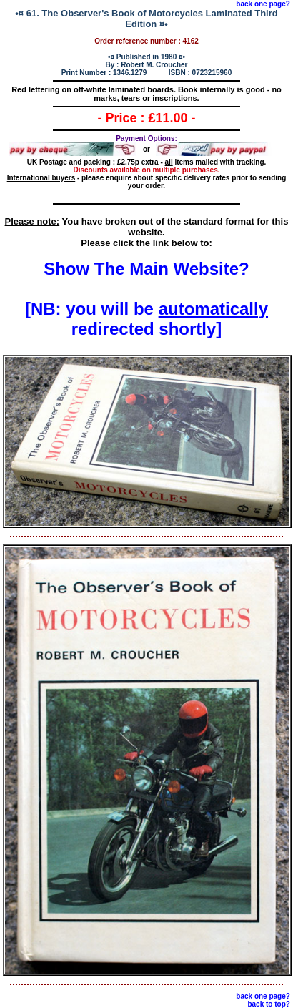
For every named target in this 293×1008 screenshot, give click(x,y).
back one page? (263, 4)
